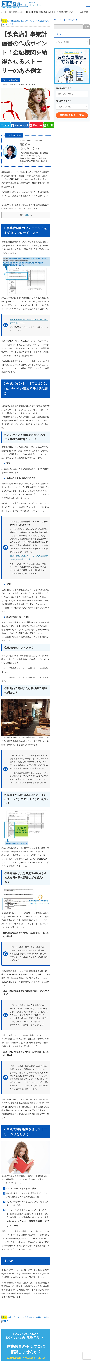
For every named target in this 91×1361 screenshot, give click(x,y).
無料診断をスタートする (72, 115)
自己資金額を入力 (63, 101)
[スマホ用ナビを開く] (88, 5)
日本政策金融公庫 (10, 80)
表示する (28, 215)
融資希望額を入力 (63, 88)
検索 (86, 27)
